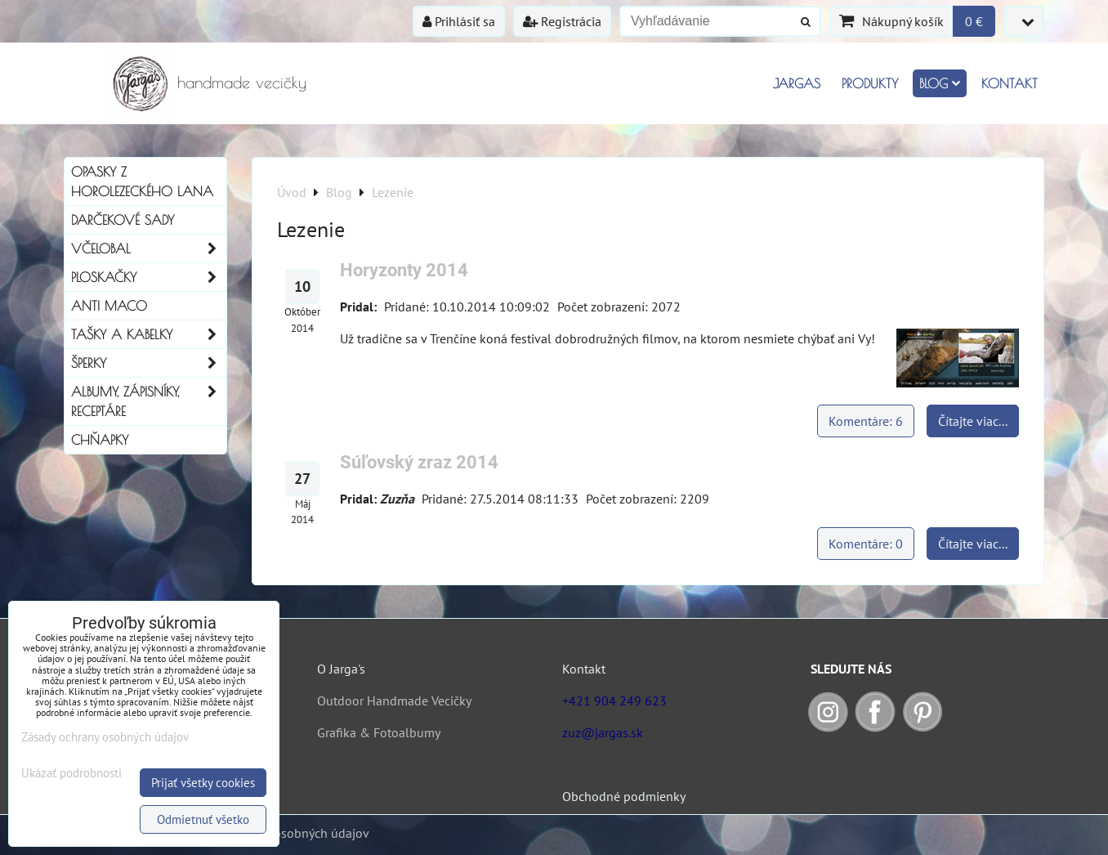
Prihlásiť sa (458, 21)
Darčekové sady (122, 220)
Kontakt (1009, 83)
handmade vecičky (241, 82)
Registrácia (562, 21)
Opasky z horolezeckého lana (142, 181)
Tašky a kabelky (148, 334)
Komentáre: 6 (866, 421)
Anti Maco (109, 305)
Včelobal (148, 248)
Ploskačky (148, 277)
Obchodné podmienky (624, 796)
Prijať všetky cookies (203, 782)
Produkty (870, 83)
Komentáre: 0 (866, 543)
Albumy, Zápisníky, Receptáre (148, 401)
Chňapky (99, 439)
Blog (939, 83)
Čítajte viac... (972, 421)
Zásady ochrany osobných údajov (105, 737)
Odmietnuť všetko (203, 819)
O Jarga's (341, 668)
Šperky (148, 363)
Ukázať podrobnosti (71, 774)
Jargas (796, 83)
